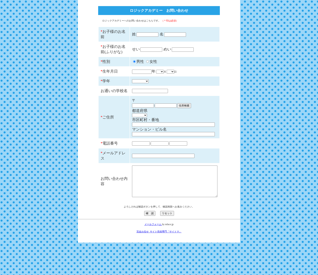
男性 (130, 72)
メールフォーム (153, 256)
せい (126, 54)
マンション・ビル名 (139, 150)
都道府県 (129, 132)
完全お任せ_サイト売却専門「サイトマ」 (159, 264)
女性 (143, 72)
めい (157, 54)
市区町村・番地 (135, 141)
